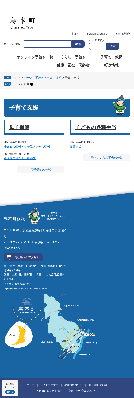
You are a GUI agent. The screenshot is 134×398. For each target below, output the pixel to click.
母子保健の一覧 (41, 169)
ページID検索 (97, 40)
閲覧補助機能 (122, 33)
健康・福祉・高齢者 (73, 65)
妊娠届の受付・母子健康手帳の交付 (27, 146)
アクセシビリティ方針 (49, 390)
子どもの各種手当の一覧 (107, 157)
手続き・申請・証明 (48, 77)
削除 (31, 84)
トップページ (23, 77)
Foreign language (97, 33)
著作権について (73, 384)
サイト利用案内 (49, 384)
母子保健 (19, 127)
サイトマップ (26, 384)
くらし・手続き (73, 57)
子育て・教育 (111, 57)
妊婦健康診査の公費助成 (20, 158)
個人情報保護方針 (98, 384)
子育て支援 (22, 83)
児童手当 (75, 146)
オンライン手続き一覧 (35, 57)
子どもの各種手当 (95, 127)
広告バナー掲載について (82, 390)
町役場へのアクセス (27, 257)
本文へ (75, 33)
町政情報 (111, 65)
